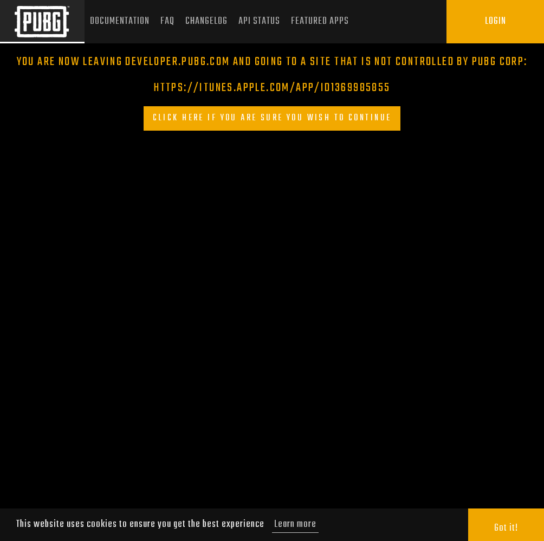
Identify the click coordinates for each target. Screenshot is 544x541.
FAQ (167, 21)
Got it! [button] (506, 528)
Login (495, 21)
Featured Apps (320, 21)
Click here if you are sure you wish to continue (272, 118)
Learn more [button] (295, 524)
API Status (259, 21)
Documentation (120, 21)
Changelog (206, 21)
